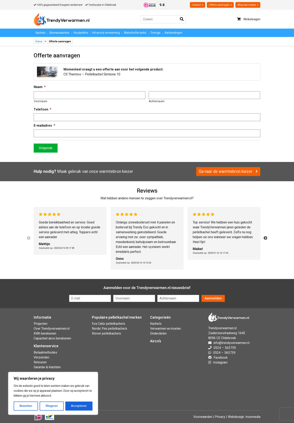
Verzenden (41, 357)
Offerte (220, 5)
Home (39, 41)
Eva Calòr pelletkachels (108, 323)
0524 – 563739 (225, 347)
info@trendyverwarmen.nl (231, 342)
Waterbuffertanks (135, 33)
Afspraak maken (247, 5)
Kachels (41, 33)
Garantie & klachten (47, 367)
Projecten (40, 323)
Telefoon (42, 109)
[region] (53, 393)
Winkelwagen (248, 19)
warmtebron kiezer (116, 171)
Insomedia (252, 416)
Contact (197, 5)
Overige (155, 33)
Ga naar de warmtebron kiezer (228, 171)
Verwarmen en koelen (165, 328)
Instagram (220, 362)
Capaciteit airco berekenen (52, 338)
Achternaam (157, 101)
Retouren (40, 362)
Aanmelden (213, 298)
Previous (29, 238)
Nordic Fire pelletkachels (109, 328)
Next (265, 238)
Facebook (221, 357)
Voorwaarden (202, 416)
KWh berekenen (45, 333)
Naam (40, 87)
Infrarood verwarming (106, 33)
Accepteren (79, 406)
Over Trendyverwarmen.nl (52, 328)
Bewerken (26, 406)
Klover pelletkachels (106, 333)
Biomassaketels (59, 33)
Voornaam (40, 101)
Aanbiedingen (173, 33)
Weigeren (52, 406)
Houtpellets (81, 33)
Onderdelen (158, 333)
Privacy (220, 416)
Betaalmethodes (45, 352)
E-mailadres (44, 126)
